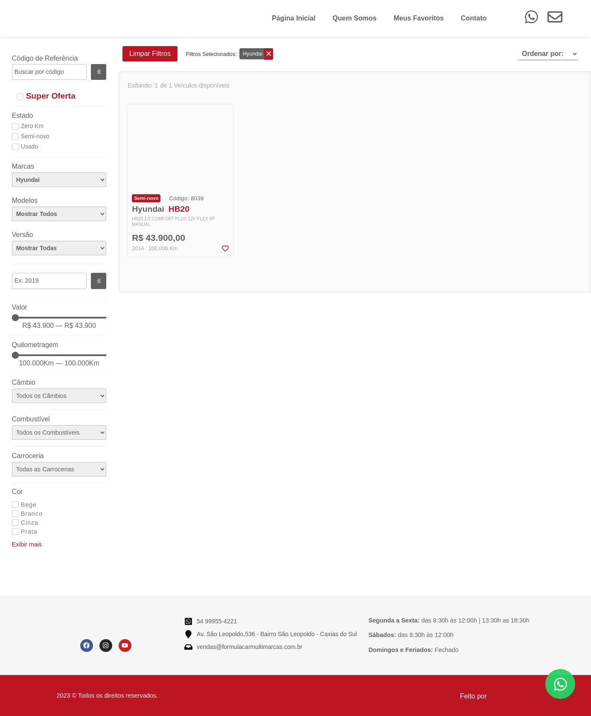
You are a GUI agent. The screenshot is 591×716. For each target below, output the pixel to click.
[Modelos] (59, 214)
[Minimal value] (59, 317)
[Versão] (59, 248)
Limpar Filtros (150, 53)
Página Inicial (293, 18)
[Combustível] (59, 432)
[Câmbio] (59, 396)
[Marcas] (59, 179)
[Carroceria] (59, 469)
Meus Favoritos (418, 18)
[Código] (49, 72)
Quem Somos (354, 18)
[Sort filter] (548, 53)
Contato (473, 18)
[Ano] (49, 281)
